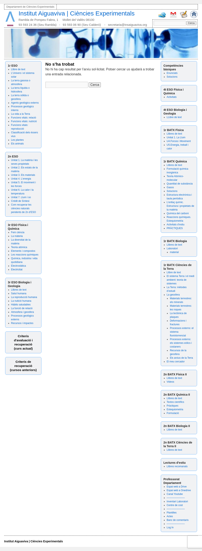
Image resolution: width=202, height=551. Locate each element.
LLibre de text (174, 117)
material (174, 252)
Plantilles (172, 512)
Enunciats (172, 73)
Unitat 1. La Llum (176, 137)
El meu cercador (176, 361)
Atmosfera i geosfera (22, 312)
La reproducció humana (24, 297)
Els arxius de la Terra (181, 357)
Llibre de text (18, 69)
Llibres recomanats (177, 466)
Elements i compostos (23, 250)
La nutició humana (21, 300)
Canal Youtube (175, 494)
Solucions (172, 76)
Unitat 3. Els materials (23, 175)
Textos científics (175, 402)
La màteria (17, 236)
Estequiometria (175, 409)
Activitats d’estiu (175, 224)
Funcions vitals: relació (23, 117)
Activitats (172, 97)
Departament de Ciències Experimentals (30, 6)
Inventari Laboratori (177, 501)
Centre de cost (175, 505)
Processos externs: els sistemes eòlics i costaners (181, 343)
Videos (170, 381)
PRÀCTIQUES (175, 228)
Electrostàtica (18, 265)
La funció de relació (22, 308)
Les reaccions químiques (25, 254)
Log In (170, 527)
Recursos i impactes (22, 323)
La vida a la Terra (20, 113)
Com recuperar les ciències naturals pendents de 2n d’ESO (23, 208)
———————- (176, 497)
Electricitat (16, 269)
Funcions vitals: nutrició (24, 121)
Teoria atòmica (19, 247)
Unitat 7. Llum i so (21, 197)
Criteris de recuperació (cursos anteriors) (23, 366)
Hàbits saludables (21, 304)
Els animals (17, 143)
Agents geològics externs (25, 102)
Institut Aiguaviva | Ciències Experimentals (77, 13)
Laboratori (172, 248)
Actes (170, 516)
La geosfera (173, 294)
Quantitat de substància (180, 183)
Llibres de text (19, 289)
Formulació (173, 413)
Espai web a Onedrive (179, 490)
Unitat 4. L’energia (21, 178)
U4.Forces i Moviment (179, 141)
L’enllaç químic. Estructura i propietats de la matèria (180, 206)
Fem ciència (18, 232)
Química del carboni (178, 213)
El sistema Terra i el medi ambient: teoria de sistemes (180, 280)
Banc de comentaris (178, 520)
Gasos (170, 187)
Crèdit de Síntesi (20, 201)
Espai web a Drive (177, 486)
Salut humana (18, 293)
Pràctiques (173, 405)
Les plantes (17, 139)
